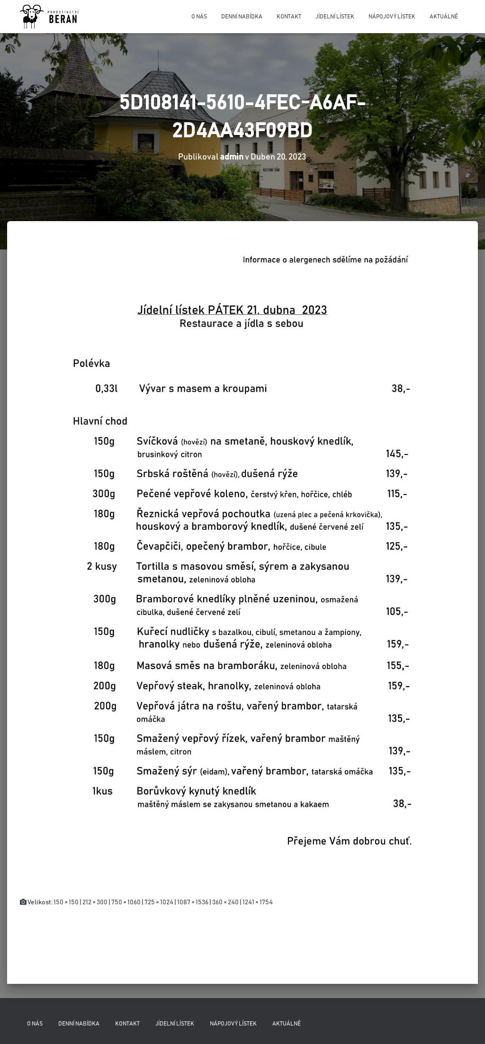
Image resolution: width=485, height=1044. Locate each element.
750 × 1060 (126, 902)
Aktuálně (444, 16)
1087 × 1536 (192, 902)
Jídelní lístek (334, 16)
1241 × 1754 (257, 902)
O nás (199, 16)
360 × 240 (225, 902)
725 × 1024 (158, 902)
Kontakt (289, 16)
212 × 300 (95, 902)
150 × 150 (66, 902)
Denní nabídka (241, 16)
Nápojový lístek (391, 16)
